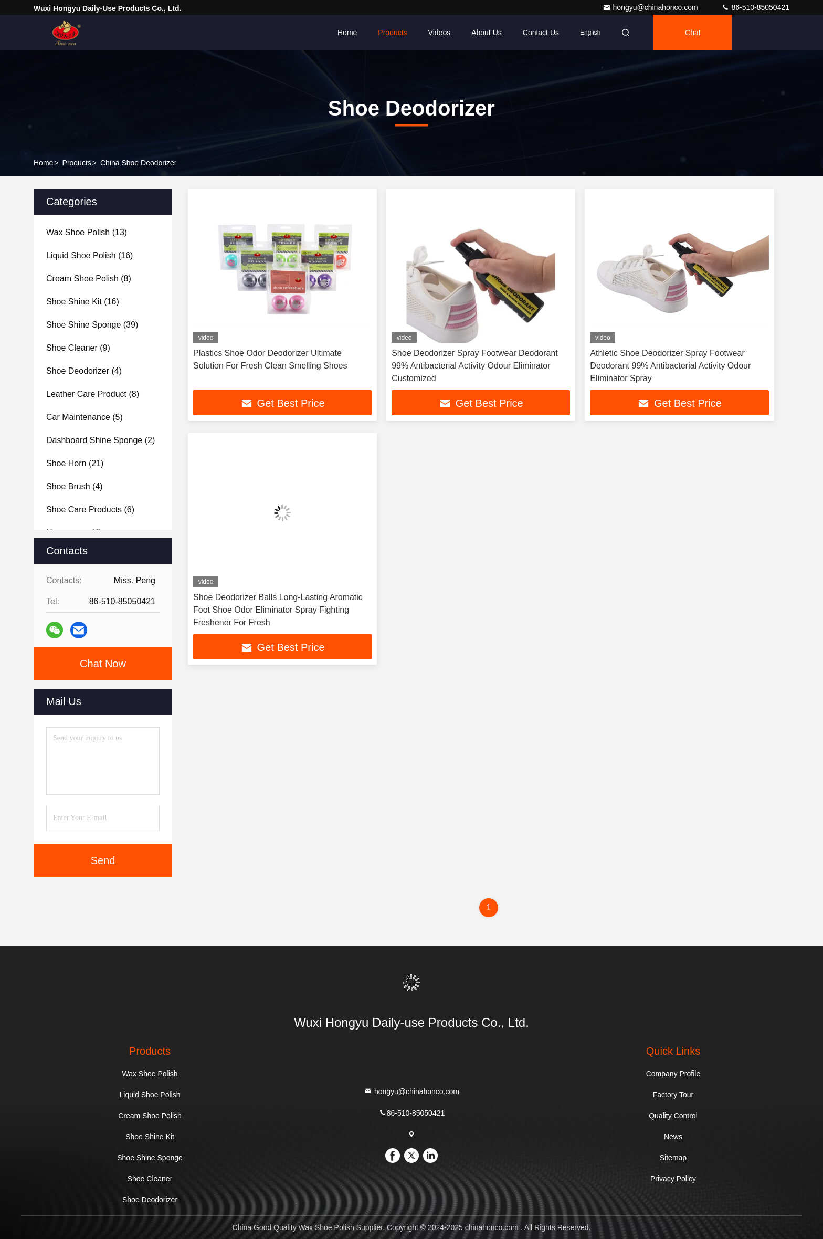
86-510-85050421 (755, 7)
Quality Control (673, 1115)
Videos (439, 32)
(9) (78, 347)
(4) (84, 370)
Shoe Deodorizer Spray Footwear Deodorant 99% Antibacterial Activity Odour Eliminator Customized (475, 366)
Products (392, 32)
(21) (74, 463)
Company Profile (673, 1073)
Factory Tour (673, 1094)
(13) (86, 232)
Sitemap (673, 1157)
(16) (89, 255)
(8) (88, 278)
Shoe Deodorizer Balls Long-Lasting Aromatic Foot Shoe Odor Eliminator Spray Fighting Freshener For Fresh (278, 610)
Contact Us (541, 32)
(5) (84, 417)
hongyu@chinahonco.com (651, 7)
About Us (486, 32)
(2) (100, 440)
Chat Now (103, 663)
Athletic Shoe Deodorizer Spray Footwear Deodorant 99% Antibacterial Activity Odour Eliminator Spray (670, 366)
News (673, 1136)
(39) (92, 324)
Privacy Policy (673, 1178)
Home (347, 32)
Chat (693, 32)
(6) (90, 509)
